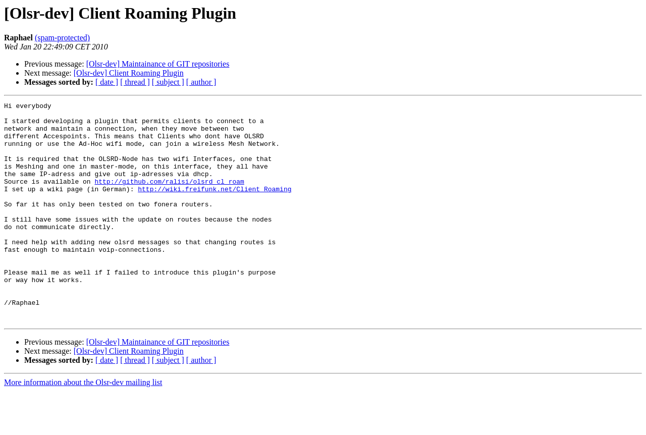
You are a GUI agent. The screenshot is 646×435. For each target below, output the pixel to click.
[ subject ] (168, 82)
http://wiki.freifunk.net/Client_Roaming (214, 206)
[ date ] (106, 82)
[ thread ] (135, 82)
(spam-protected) (62, 37)
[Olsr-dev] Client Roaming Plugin (129, 73)
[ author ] (201, 82)
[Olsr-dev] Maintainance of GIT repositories (158, 64)
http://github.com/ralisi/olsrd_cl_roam (169, 197)
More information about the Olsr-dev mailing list (83, 426)
